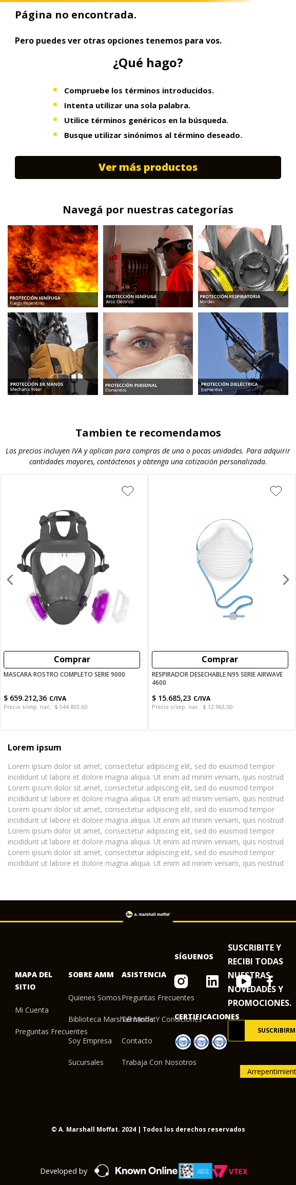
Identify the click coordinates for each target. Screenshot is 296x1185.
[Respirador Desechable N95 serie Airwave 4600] (222, 602)
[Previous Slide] (10, 579)
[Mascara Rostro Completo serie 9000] (74, 602)
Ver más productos (148, 167)
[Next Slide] (286, 579)
